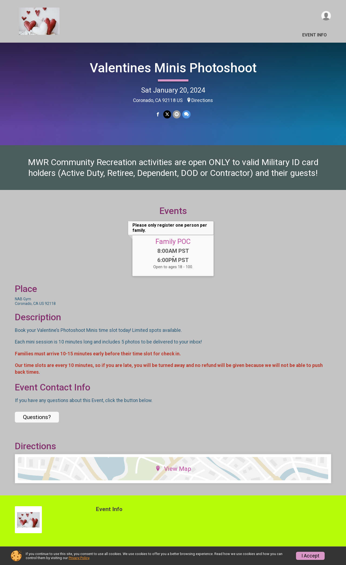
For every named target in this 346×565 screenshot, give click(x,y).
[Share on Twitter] (167, 114)
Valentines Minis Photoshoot (173, 68)
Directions (202, 100)
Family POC (173, 241)
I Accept (310, 556)
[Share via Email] (177, 114)
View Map (173, 468)
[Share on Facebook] (158, 114)
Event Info (314, 35)
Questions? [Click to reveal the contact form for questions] (37, 417)
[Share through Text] (186, 114)
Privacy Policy (79, 558)
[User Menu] (326, 16)
